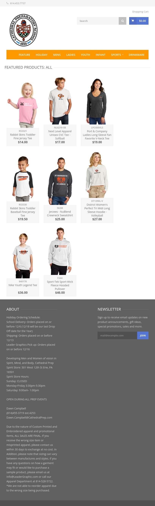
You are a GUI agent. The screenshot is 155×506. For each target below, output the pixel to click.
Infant (100, 55)
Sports (116, 55)
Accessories (17, 64)
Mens (57, 55)
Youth (85, 55)
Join (143, 335)
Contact (38, 64)
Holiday (41, 55)
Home (11, 54)
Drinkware (137, 55)
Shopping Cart (140, 11)
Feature (24, 55)
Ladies (70, 55)
